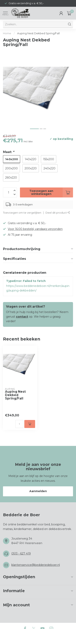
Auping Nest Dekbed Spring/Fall (38, 33)
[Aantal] (19, 424)
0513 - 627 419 (21, 553)
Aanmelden (38, 491)
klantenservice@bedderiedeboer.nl (35, 565)
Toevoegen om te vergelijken (22, 212)
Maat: (8, 152)
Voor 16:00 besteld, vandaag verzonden (35, 229)
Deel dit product (57, 212)
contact (22, 316)
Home (7, 33)
